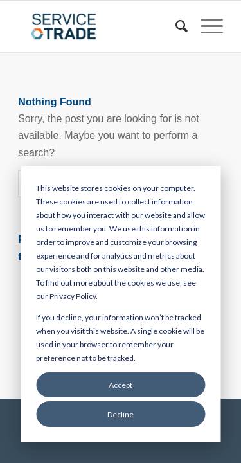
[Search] (175, 26)
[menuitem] (175, 26)
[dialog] (120, 304)
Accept (120, 385)
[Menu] (205, 26)
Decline (120, 414)
